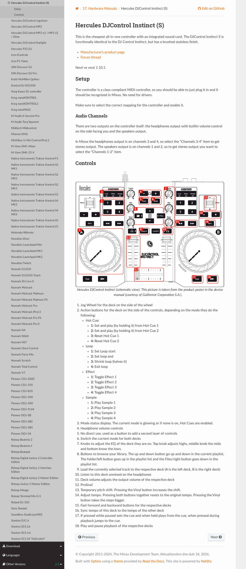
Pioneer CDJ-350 (22, 385)
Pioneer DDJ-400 (22, 403)
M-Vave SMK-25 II (22, 152)
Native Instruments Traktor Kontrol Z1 (34, 226)
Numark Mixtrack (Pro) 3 (26, 312)
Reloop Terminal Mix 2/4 (26, 496)
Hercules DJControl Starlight (28, 43)
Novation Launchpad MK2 (27, 257)
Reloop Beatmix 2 (21, 439)
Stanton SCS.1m (21, 533)
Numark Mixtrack (21, 287)
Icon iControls (19, 55)
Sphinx (96, 561)
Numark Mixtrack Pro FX (26, 318)
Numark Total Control (24, 366)
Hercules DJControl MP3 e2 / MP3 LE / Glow (34, 35)
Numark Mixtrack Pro (24, 306)
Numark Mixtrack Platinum (27, 293)
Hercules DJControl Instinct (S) (28, 3)
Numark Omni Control (24, 348)
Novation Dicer (20, 239)
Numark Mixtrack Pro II (25, 324)
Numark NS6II (20, 336)
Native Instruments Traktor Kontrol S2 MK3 (34, 186)
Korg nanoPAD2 (21, 109)
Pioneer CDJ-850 (22, 391)
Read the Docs (153, 561)
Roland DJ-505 (20, 502)
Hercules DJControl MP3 (26, 26)
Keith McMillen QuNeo (25, 79)
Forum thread (91, 57)
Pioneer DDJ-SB (21, 415)
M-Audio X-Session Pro (25, 116)
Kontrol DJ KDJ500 (23, 85)
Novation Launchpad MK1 (27, 251)
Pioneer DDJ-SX (21, 433)
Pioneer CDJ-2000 (22, 379)
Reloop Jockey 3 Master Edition (30, 484)
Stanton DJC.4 (20, 520)
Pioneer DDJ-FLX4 (22, 409)
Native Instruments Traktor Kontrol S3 (34, 194)
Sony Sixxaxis (19, 508)
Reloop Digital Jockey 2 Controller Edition (32, 460)
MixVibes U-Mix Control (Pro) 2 (30, 140)
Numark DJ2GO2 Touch (25, 275)
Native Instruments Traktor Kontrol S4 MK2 (34, 202)
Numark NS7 (19, 342)
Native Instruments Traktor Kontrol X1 (34, 220)
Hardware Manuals (100, 8)
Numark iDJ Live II (22, 281)
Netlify (206, 561)
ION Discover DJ (21, 67)
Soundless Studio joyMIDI (26, 514)
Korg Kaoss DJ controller (26, 91)
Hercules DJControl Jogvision (29, 20)
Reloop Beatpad (20, 452)
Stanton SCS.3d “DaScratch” (28, 539)
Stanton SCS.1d (20, 526)
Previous (86, 537)
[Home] (77, 8)
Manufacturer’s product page (102, 52)
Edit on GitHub (213, 8)
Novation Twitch (21, 263)
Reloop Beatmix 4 (21, 446)
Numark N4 (18, 330)
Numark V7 (18, 372)
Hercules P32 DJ (21, 49)
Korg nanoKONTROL (24, 98)
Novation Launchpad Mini (26, 245)
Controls (19, 15)
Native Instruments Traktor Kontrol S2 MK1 (34, 166)
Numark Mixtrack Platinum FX (29, 300)
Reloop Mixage (20, 490)
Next (216, 537)
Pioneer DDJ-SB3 (22, 427)
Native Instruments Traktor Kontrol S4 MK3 (34, 212)
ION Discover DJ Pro (24, 73)
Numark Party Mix (22, 354)
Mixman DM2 (19, 134)
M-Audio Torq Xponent (25, 122)
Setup (17, 9)
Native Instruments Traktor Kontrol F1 (34, 158)
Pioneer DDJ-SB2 (22, 421)
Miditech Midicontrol (23, 128)
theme (118, 561)
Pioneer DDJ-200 (22, 397)
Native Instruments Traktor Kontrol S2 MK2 (34, 176)
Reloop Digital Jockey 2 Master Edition (34, 478)
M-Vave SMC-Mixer (23, 146)
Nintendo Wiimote (22, 232)
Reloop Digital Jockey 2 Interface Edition (31, 470)
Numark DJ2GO (21, 269)
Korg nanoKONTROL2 (24, 104)
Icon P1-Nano (19, 61)
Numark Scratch (21, 360)
